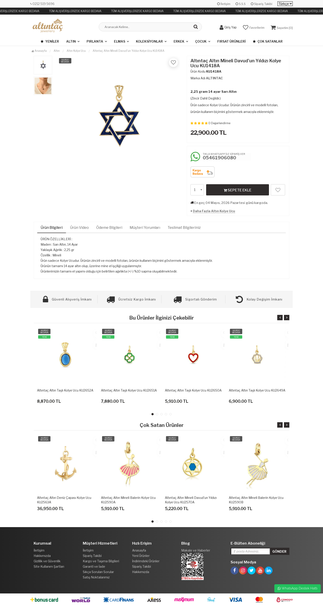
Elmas (119, 41)
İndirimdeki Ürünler (145, 561)
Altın (71, 41)
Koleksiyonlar (149, 41)
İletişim (223, 4)
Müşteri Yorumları (145, 227)
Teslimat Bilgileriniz (184, 227)
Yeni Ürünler (141, 556)
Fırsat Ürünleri (231, 41)
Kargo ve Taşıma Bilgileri (101, 561)
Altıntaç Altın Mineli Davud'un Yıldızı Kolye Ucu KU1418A (128, 50)
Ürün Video (79, 227)
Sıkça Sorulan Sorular (98, 572)
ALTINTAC (214, 78)
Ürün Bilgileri (52, 227)
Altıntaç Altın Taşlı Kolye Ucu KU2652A (65, 390)
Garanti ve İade (94, 566)
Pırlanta (95, 41)
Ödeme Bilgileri (109, 227)
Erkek (179, 41)
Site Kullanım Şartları (49, 566)
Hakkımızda (42, 556)
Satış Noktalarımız (96, 577)
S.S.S (241, 4)
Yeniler (50, 41)
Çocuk (201, 41)
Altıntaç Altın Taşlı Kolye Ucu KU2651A (129, 390)
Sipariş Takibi (261, 4)
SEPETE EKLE (237, 190)
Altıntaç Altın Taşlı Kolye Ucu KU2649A (257, 390)
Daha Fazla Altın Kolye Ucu (214, 211)
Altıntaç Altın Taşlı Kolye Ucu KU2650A (193, 390)
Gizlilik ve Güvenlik (47, 561)
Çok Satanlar (268, 41)
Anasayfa (39, 50)
